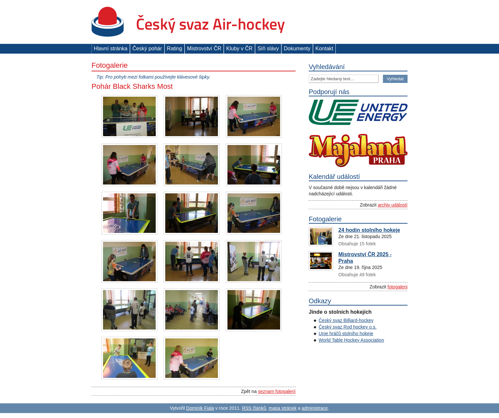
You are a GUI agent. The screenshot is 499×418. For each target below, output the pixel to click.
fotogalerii (397, 286)
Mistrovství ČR (204, 48)
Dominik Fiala (200, 408)
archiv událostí (392, 205)
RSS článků (254, 408)
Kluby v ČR (239, 48)
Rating (174, 48)
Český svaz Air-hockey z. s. (188, 22)
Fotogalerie (110, 65)
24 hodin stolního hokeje (369, 230)
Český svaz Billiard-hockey (346, 320)
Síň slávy (268, 48)
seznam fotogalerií (277, 391)
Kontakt (324, 48)
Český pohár (147, 48)
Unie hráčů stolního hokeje (346, 333)
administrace (315, 408)
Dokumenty (297, 48)
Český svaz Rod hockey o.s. (348, 327)
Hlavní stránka (110, 48)
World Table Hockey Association (351, 340)
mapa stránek (283, 408)
